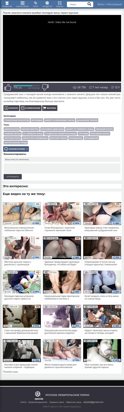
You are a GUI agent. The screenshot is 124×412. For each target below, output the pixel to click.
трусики (83, 135)
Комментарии (16, 151)
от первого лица (33, 135)
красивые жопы (100, 135)
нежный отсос (104, 131)
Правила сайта (56, 402)
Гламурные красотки (16, 122)
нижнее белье (12, 135)
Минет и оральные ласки (59, 122)
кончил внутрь (30, 131)
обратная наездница (35, 140)
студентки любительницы (60, 135)
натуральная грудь (15, 144)
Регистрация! (115, 5)
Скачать (11, 109)
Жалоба (49, 109)
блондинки (91, 140)
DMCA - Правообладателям (33, 402)
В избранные (30, 109)
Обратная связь (73, 402)
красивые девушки (52, 131)
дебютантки (11, 131)
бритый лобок (58, 140)
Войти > (102, 5)
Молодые (37, 122)
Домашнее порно (87, 122)
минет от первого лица (79, 131)
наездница (75, 140)
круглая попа (12, 140)
